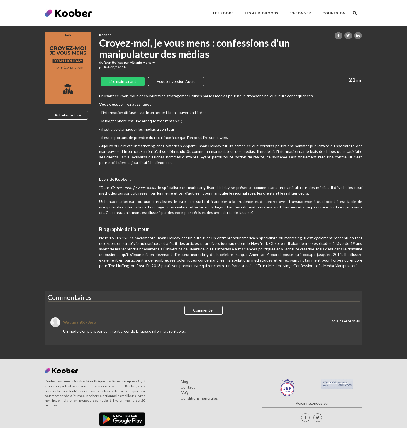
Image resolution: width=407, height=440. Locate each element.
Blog (184, 381)
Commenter (203, 310)
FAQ (184, 392)
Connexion (334, 13)
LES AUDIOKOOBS (261, 13)
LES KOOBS (223, 13)
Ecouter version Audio (176, 81)
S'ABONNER (300, 13)
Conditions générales (199, 398)
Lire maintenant (122, 81)
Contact (188, 387)
